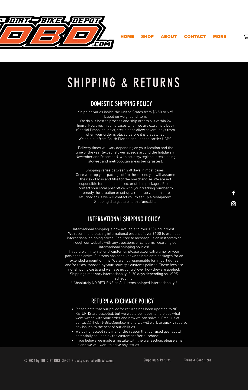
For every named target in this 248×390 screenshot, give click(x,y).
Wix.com (108, 360)
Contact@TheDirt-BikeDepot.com (102, 322)
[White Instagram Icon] (233, 203)
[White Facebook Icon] (233, 193)
